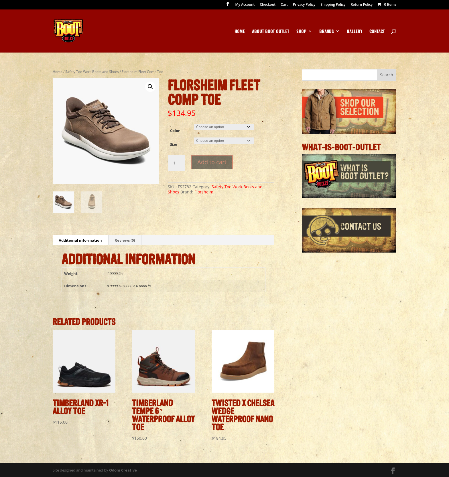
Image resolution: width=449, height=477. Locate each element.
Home (240, 31)
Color (175, 130)
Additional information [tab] (80, 240)
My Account (245, 5)
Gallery (354, 31)
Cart (284, 5)
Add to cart (212, 162)
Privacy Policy (304, 5)
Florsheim (203, 192)
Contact (377, 31)
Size (173, 144)
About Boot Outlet (270, 31)
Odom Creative (123, 470)
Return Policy (362, 5)
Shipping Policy (332, 5)
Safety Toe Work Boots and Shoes (92, 71)
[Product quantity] (176, 163)
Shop (301, 31)
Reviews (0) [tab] (125, 240)
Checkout (267, 5)
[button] (150, 87)
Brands (326, 31)
